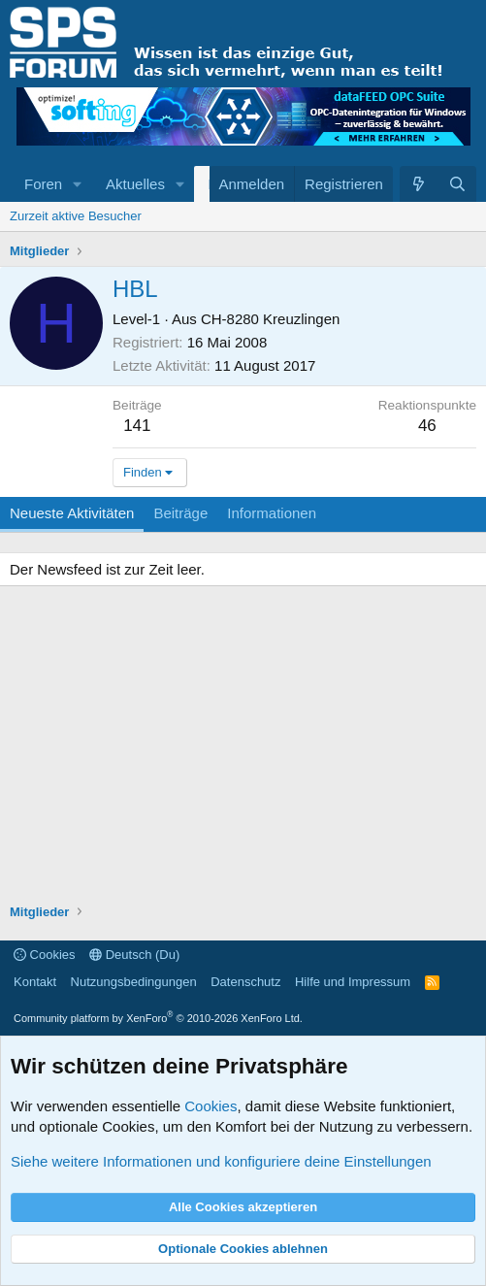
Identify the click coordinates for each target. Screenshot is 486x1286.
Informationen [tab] (271, 513)
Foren (43, 184)
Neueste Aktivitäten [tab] (72, 513)
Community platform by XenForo (158, 1018)
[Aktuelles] (418, 184)
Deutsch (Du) (134, 954)
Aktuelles (135, 184)
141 (136, 425)
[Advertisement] (243, 747)
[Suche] (457, 184)
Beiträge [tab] (180, 513)
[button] (77, 184)
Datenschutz (245, 981)
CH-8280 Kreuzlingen (270, 319)
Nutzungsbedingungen (134, 981)
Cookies (45, 954)
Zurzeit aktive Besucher (76, 216)
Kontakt (35, 981)
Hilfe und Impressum (352, 981)
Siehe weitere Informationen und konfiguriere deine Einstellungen (221, 1161)
